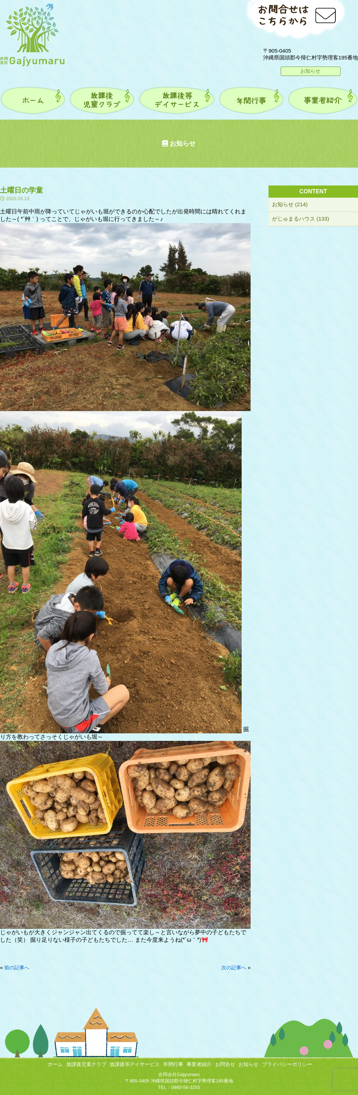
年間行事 (173, 1064)
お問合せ (225, 1064)
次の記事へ (233, 967)
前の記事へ (16, 967)
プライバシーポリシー (287, 1064)
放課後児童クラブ (86, 1064)
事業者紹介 (199, 1064)
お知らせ (310, 71)
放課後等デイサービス (135, 1064)
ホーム (55, 1064)
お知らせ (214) (290, 204)
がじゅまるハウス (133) (300, 219)
